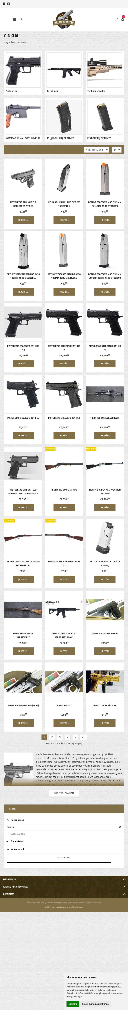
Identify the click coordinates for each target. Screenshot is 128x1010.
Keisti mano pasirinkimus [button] (95, 1004)
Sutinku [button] (73, 1004)
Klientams (8, 894)
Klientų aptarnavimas (15, 886)
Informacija (9, 879)
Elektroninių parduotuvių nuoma (57, 907)
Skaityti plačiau (64, 792)
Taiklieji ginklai (17, 833)
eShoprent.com (77, 907)
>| (83, 737)
